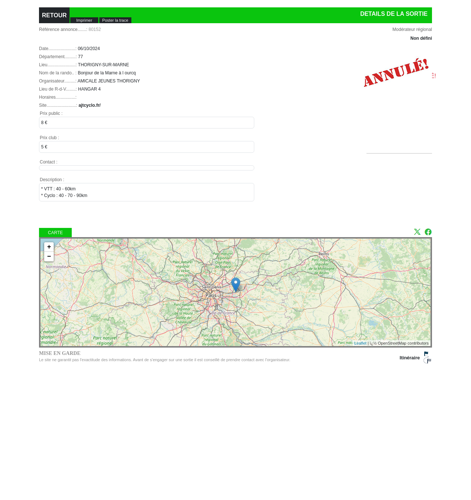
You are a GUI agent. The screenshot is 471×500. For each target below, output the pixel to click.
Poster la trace (115, 20)
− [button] (49, 256)
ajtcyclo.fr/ (89, 105)
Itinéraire (410, 357)
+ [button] (49, 247)
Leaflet (360, 343)
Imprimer (84, 20)
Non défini (421, 38)
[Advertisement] (402, 117)
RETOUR (54, 15)
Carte (55, 232)
